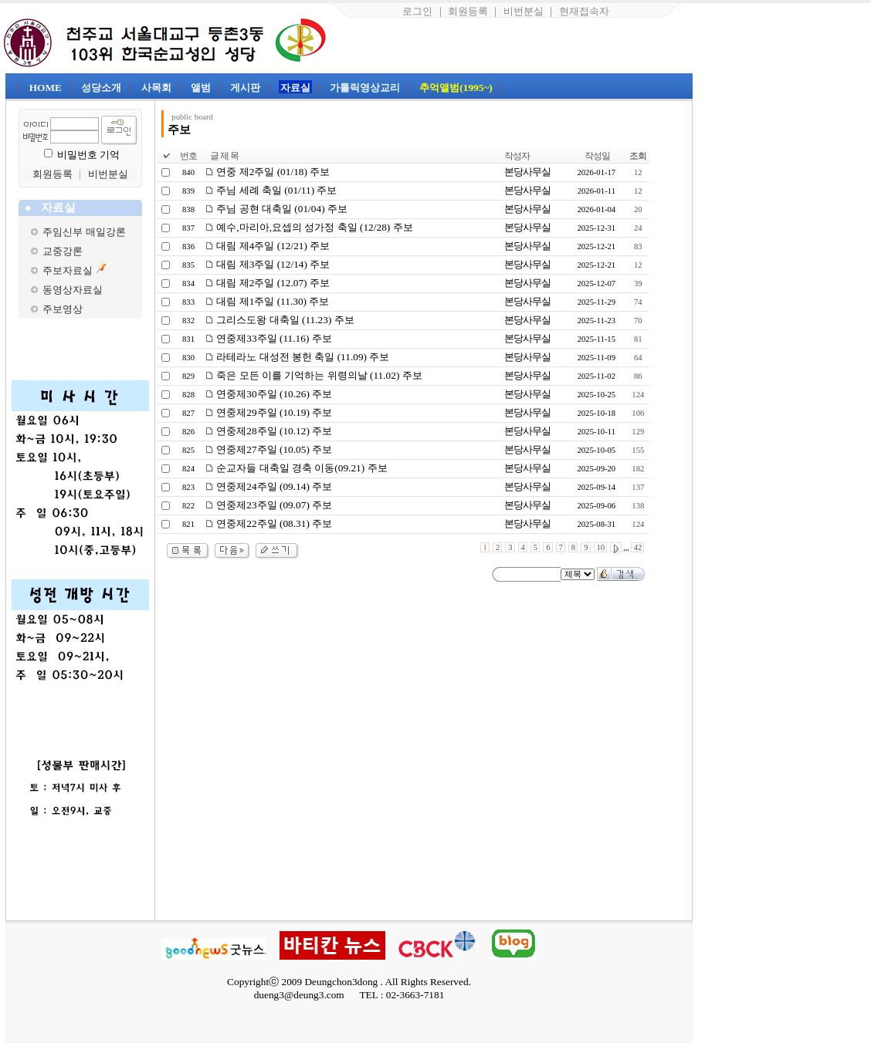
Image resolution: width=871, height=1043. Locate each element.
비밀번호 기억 (88, 154)
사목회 (156, 87)
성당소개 (101, 87)
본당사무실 (527, 171)
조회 (637, 155)
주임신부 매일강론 (83, 232)
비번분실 (523, 11)
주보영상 (62, 309)
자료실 (295, 87)
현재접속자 (584, 11)
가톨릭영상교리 (365, 87)
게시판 (245, 87)
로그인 (417, 11)
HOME (45, 87)
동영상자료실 (72, 289)
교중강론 (62, 251)
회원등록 (468, 11)
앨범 (201, 87)
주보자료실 (67, 270)
